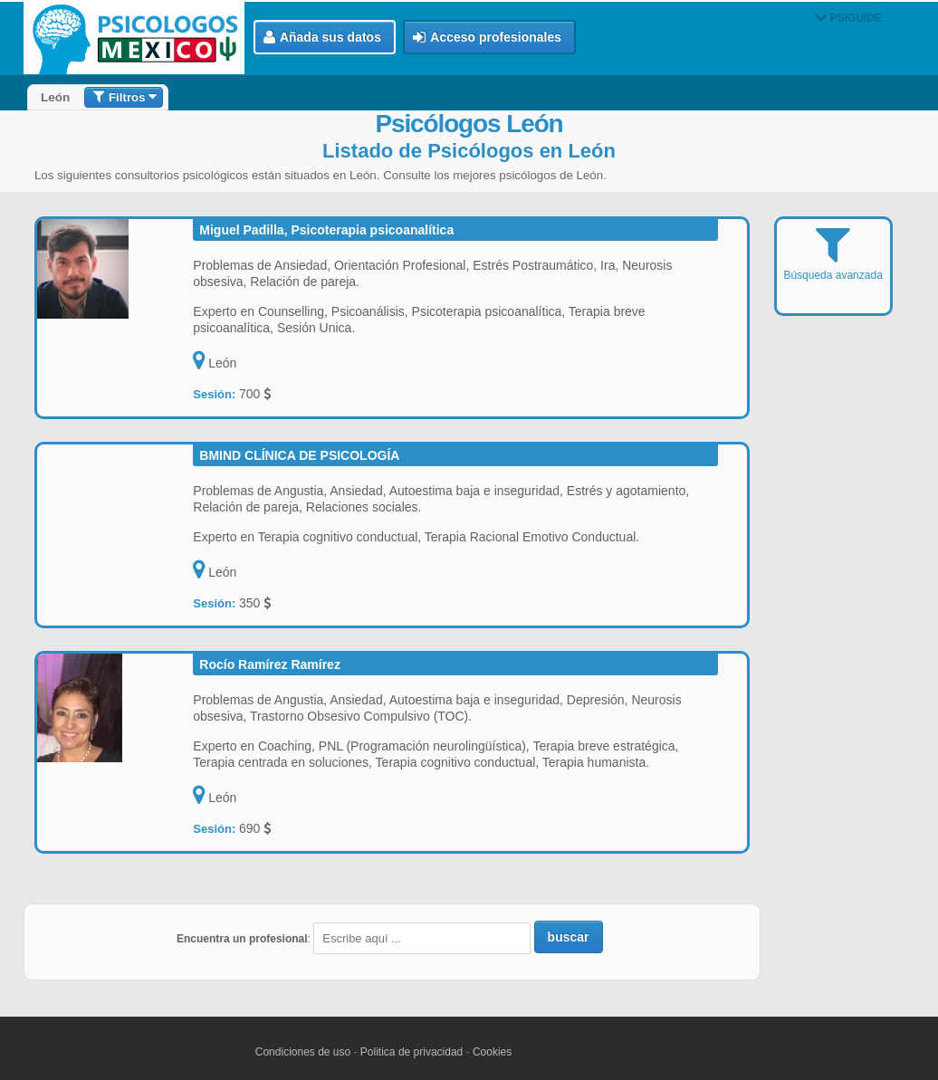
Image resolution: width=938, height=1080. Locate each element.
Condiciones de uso (302, 1052)
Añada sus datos (322, 37)
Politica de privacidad (411, 1052)
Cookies (492, 1052)
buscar (568, 937)
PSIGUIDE (848, 18)
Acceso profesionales (487, 37)
